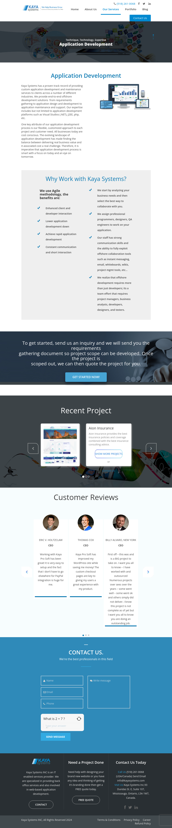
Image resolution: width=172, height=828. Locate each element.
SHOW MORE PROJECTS (108, 453)
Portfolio (130, 9)
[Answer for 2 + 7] (62, 725)
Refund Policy (143, 823)
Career (147, 820)
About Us (91, 9)
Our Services (111, 9)
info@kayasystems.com (131, 780)
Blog (145, 9)
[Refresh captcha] (79, 719)
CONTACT (41, 804)
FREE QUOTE (86, 800)
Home (75, 9)
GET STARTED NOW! (86, 377)
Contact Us (140, 18)
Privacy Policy (131, 820)
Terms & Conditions (108, 820)
